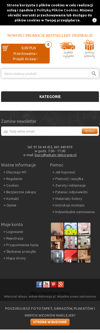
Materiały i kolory (68, 198)
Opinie (11, 205)
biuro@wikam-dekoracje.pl (55, 155)
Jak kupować (65, 172)
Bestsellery (58, 36)
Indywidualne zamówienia (75, 212)
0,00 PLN (28, 48)
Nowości (15, 36)
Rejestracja (14, 238)
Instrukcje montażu (69, 205)
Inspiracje (82, 36)
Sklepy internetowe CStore (50, 293)
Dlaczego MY (16, 172)
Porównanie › (88, 82)
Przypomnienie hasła (22, 245)
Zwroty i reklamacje (70, 185)
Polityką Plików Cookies (57, 10)
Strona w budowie (50, 322)
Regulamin (14, 179)
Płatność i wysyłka (69, 179)
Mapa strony (16, 258)
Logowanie (14, 231)
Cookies (12, 185)
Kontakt (12, 198)
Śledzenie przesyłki (21, 251)
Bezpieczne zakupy (21, 192)
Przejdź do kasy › (25, 59)
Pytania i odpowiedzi (71, 192)
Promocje (35, 36)
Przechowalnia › (25, 53)
